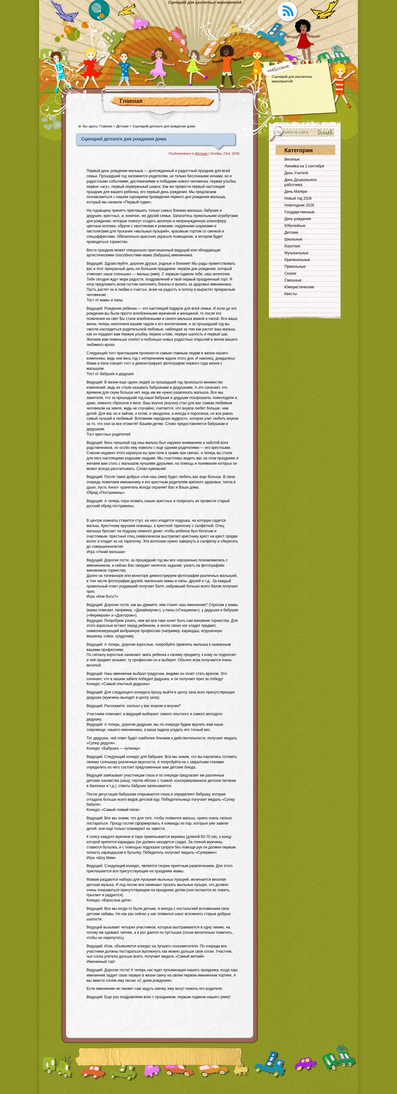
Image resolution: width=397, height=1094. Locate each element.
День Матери (295, 191)
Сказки (290, 273)
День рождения (297, 219)
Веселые (292, 159)
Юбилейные (295, 226)
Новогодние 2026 (299, 205)
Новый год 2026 (298, 198)
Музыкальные (296, 253)
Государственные (299, 212)
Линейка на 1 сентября (304, 166)
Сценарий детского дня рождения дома (123, 138)
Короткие (292, 246)
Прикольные (295, 266)
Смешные (292, 280)
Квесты (290, 294)
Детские (122, 126)
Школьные (293, 239)
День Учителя (296, 173)
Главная (131, 101)
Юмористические (299, 287)
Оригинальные (297, 260)
